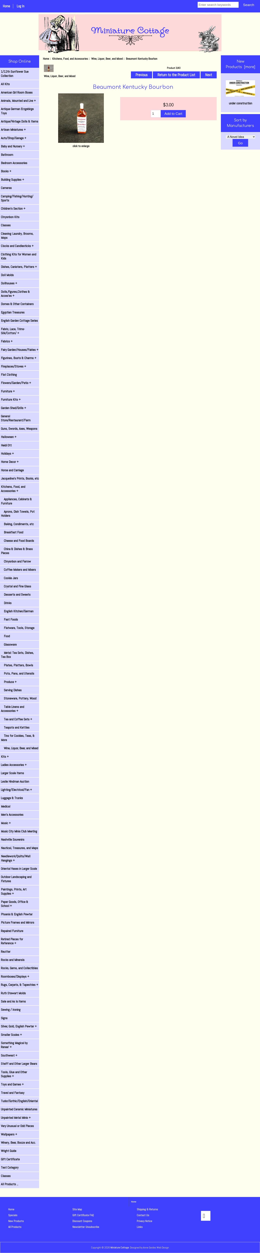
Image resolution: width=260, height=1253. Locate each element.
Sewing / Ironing (10, 1010)
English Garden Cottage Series (19, 321)
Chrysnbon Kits (10, 217)
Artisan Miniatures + (13, 130)
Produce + (9, 682)
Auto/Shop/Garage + (13, 138)
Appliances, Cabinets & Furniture (16, 501)
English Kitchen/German (17, 611)
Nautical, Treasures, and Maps (19, 848)
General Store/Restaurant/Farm (16, 418)
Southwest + (9, 1055)
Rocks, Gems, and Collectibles (19, 968)
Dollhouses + (9, 283)
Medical (5, 806)
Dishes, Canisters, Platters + (19, 267)
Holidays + (7, 454)
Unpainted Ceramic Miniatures (19, 1109)
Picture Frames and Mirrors (17, 922)
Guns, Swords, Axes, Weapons (19, 429)
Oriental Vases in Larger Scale (19, 869)
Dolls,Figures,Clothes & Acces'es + (15, 294)
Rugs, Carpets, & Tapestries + (19, 985)
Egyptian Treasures (13, 312)
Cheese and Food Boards (17, 541)
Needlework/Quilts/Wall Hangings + (15, 858)
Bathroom (7, 155)
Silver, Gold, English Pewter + (19, 1026)
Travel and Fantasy (12, 1093)
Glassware (9, 645)
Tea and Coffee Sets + (16, 719)
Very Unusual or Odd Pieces (17, 1126)
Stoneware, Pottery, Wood (18, 698)
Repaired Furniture (12, 931)
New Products (16, 1221)
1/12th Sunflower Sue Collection (15, 74)
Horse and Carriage (12, 470)
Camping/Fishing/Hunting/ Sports (17, 198)
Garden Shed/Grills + (13, 408)
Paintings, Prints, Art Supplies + (14, 891)
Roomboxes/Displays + (15, 976)
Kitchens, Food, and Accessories (70, 59)
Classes (6, 225)
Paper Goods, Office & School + (14, 904)
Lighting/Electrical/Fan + (16, 790)
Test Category (9, 1167)
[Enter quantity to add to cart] (156, 113)
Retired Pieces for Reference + (12, 941)
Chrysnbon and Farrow (16, 561)
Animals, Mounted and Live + (18, 101)
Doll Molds (7, 275)
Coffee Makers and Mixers (18, 570)
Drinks (6, 603)
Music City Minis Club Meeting (19, 831)
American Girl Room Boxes (17, 92)
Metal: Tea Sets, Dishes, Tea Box (17, 655)
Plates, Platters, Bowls (17, 665)
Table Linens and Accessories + (12, 709)
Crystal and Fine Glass (16, 586)
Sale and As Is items (13, 1001)
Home (6, 6)
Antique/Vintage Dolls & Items (19, 121)
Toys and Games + (12, 1084)
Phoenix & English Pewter (17, 914)
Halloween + (8, 437)
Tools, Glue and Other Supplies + (14, 1074)
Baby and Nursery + (13, 146)
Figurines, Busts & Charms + (18, 358)
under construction (240, 92)
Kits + (5, 757)
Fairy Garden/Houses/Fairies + (19, 350)
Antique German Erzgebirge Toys (17, 111)
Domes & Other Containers (17, 304)
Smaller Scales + (11, 1035)
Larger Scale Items (12, 773)
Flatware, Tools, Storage (17, 628)
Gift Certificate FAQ (83, 1215)
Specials (12, 1215)
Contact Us (143, 1215)
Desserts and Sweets (16, 595)
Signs (4, 1018)
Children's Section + (13, 209)
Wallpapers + (9, 1134)
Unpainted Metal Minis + (16, 1118)
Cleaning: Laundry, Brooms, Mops (17, 236)
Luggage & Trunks (12, 798)
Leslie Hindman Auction (15, 781)
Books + (6, 171)
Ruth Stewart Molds (13, 993)
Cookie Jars (9, 578)
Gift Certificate (10, 1159)
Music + (6, 823)
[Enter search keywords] (218, 5)
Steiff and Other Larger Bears (19, 1064)
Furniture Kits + (11, 400)
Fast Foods (9, 619)
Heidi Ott (6, 445)
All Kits (5, 84)
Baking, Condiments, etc (17, 524)
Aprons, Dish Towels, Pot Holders (18, 514)
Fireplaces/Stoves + (13, 366)
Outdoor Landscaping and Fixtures (16, 879)
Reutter (5, 952)
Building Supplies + (12, 180)
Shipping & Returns (147, 1209)
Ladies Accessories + (14, 765)
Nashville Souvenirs (12, 840)
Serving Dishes (11, 690)
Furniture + (8, 391)
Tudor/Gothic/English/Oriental (19, 1101)
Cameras (6, 188)
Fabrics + (7, 341)
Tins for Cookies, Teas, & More (18, 738)
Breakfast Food (12, 532)
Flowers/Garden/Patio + (16, 383)
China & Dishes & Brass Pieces (17, 551)
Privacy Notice (144, 1221)
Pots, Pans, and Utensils (17, 673)
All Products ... (9, 1184)
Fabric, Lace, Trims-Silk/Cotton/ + (13, 331)
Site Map (77, 1209)
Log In (20, 6)
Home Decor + (10, 462)
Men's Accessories (12, 815)
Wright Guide (8, 1151)
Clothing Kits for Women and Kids (18, 256)
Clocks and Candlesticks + (17, 246)
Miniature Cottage (119, 1247)
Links (140, 1227)
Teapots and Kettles (15, 727)
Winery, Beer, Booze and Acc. (18, 1143)
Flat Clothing (9, 375)
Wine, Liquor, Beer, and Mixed (107, 59)
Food (5, 636)
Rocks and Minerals (13, 960)
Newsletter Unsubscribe (85, 1227)
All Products (14, 1227)
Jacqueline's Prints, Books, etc (20, 478)
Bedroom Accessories (14, 163)
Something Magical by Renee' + (14, 1045)
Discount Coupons (82, 1221)
